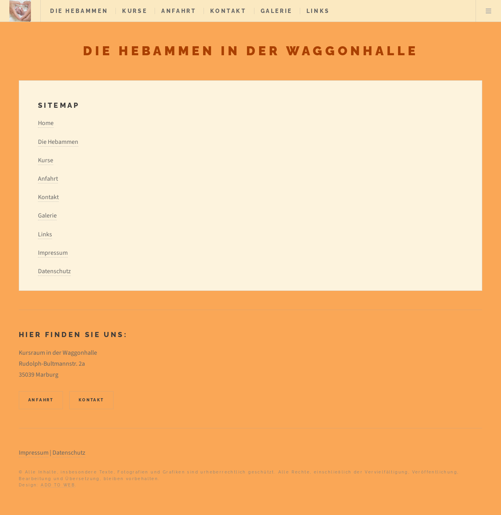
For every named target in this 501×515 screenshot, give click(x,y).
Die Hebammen (79, 10)
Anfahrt (178, 10)
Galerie (276, 10)
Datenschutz (54, 271)
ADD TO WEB (58, 485)
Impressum (53, 252)
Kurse (134, 10)
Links (318, 10)
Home (46, 123)
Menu (488, 11)
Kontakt (228, 10)
